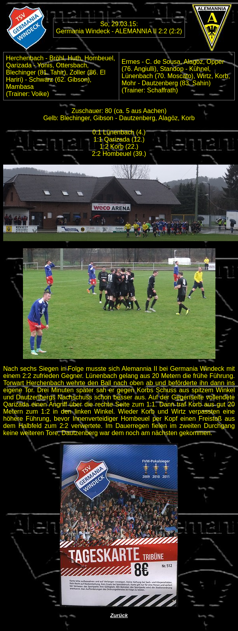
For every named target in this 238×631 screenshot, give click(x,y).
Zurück (119, 615)
